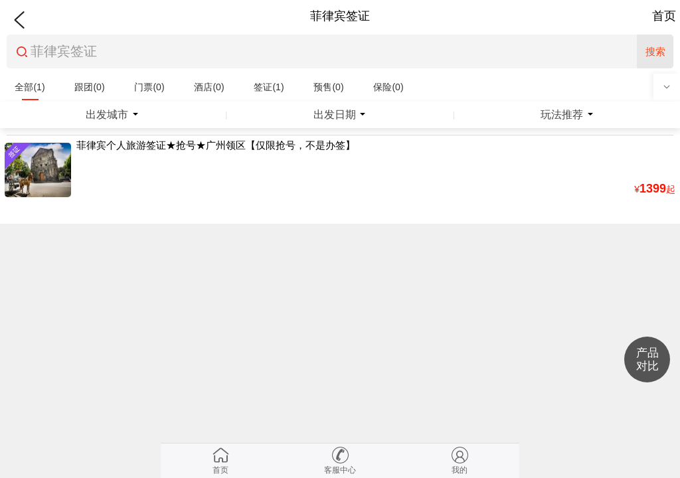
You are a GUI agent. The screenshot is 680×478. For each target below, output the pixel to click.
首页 (664, 16)
